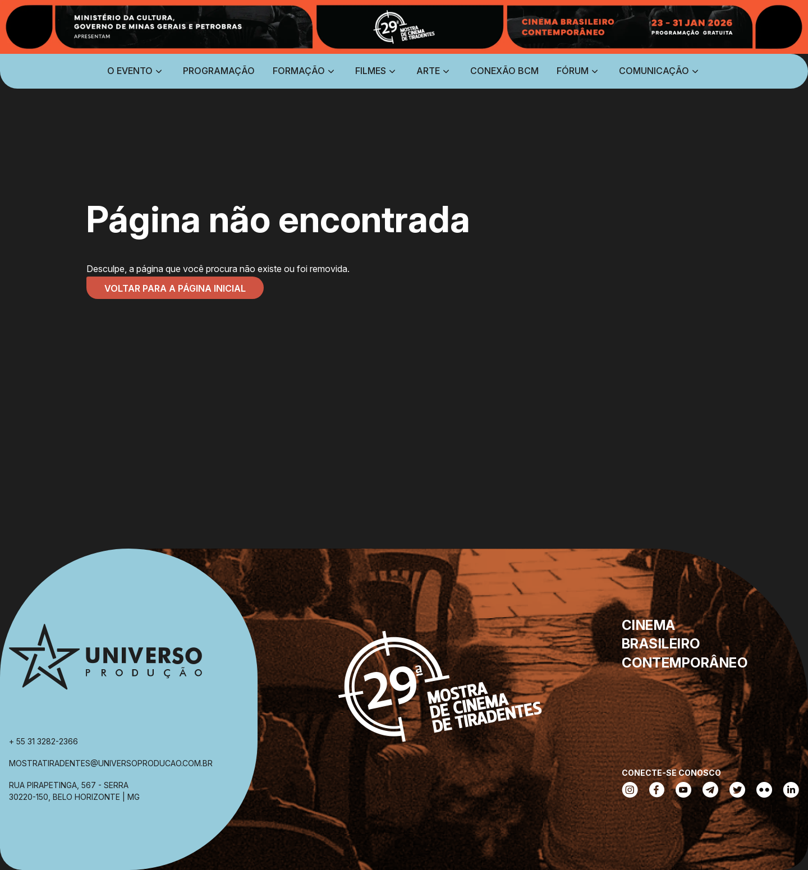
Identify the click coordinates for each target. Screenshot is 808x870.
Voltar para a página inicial (175, 288)
